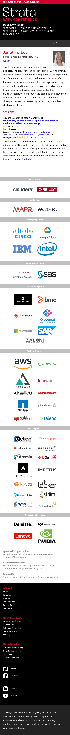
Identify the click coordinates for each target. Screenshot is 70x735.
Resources (7, 594)
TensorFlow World (11, 631)
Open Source (8, 624)
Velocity (6, 634)
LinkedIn (10, 688)
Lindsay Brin (44, 134)
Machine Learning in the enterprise (35, 131)
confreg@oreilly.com (14, 727)
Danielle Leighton (26, 134)
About (5, 591)
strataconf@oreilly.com (14, 556)
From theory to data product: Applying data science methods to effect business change (30, 122)
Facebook (10, 675)
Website (7, 60)
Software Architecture (12, 627)
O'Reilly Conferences (12, 650)
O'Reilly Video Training (13, 657)
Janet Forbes (8, 134)
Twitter (9, 668)
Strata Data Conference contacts (42, 576)
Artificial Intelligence (12, 621)
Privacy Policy (9, 604)
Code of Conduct (10, 601)
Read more (27, 159)
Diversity (7, 598)
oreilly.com (8, 654)
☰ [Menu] (64, 42)
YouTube (10, 695)
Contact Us (8, 608)
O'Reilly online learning (13, 647)
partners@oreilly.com (32, 568)
